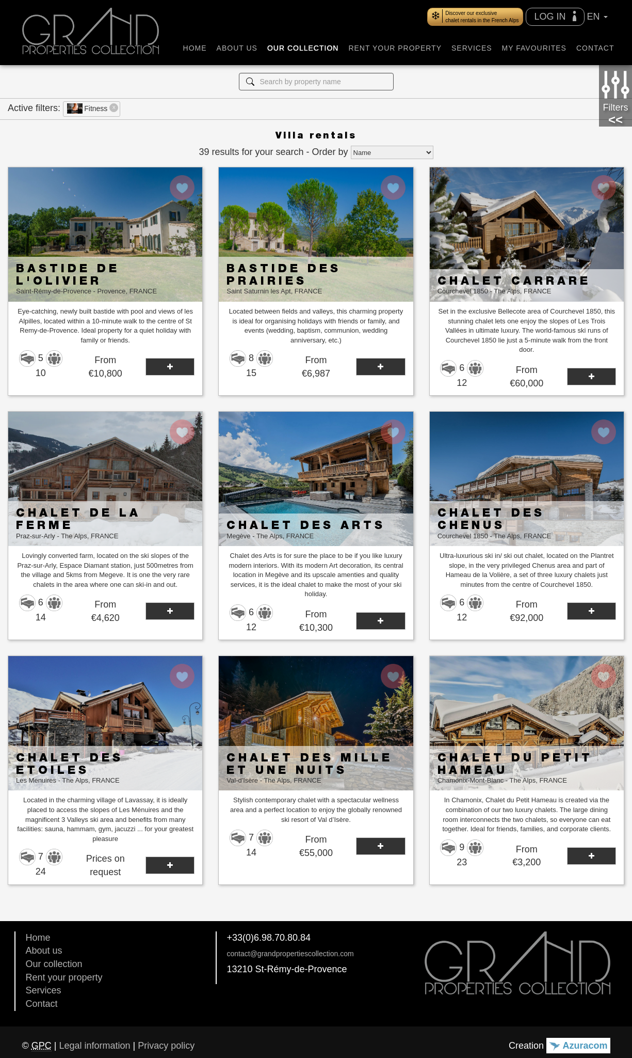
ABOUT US (237, 48)
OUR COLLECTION (302, 48)
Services (43, 990)
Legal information (94, 1045)
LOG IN (555, 16)
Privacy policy (166, 1045)
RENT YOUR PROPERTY (395, 48)
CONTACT (595, 48)
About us (44, 950)
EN (597, 16)
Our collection (54, 964)
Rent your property (64, 977)
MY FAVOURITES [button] (534, 48)
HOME (195, 48)
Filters (615, 90)
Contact (42, 1004)
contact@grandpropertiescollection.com (290, 954)
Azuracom (578, 1045)
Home (38, 937)
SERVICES (471, 48)
